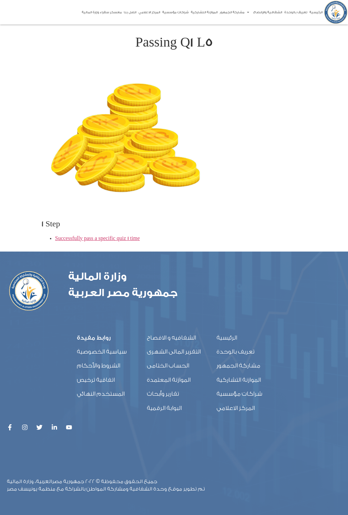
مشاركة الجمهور (232, 12)
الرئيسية (316, 12)
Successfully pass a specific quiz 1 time (97, 238)
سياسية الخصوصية (102, 351)
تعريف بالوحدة (295, 12)
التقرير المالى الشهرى (174, 351)
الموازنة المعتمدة (169, 380)
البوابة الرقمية (164, 408)
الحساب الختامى (168, 365)
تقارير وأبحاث (163, 394)
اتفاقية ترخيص (96, 380)
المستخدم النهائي (101, 394)
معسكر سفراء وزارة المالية (102, 12)
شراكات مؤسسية (175, 12)
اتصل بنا (130, 12)
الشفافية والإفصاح (264, 12)
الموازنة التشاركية (204, 12)
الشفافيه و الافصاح (171, 337)
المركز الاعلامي (149, 12)
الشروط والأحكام (98, 365)
